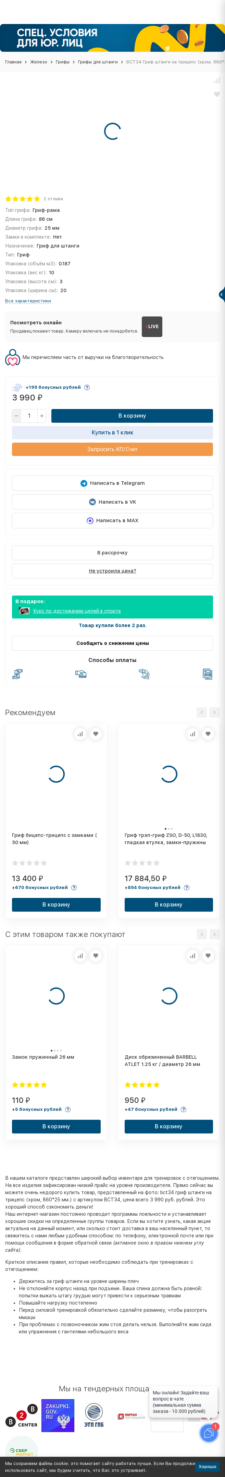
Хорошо (207, 1466)
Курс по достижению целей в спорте (77, 611)
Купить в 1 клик (113, 432)
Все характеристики (28, 300)
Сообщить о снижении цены (112, 643)
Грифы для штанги (98, 61)
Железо (38, 61)
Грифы (63, 61)
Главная (13, 61)
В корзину (132, 415)
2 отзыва (53, 198)
